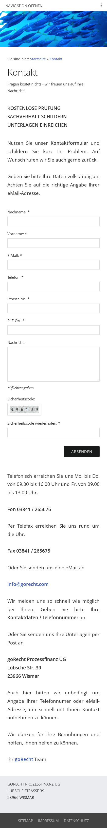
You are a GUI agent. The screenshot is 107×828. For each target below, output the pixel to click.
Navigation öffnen (23, 5)
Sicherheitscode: (21, 398)
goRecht (24, 759)
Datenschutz (76, 820)
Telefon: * (15, 277)
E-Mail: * (14, 255)
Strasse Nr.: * (18, 298)
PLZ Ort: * (15, 320)
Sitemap (25, 820)
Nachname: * (18, 211)
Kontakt (56, 59)
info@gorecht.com (28, 584)
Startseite (38, 59)
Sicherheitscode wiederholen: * (33, 423)
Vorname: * (17, 233)
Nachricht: (16, 342)
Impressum (48, 820)
